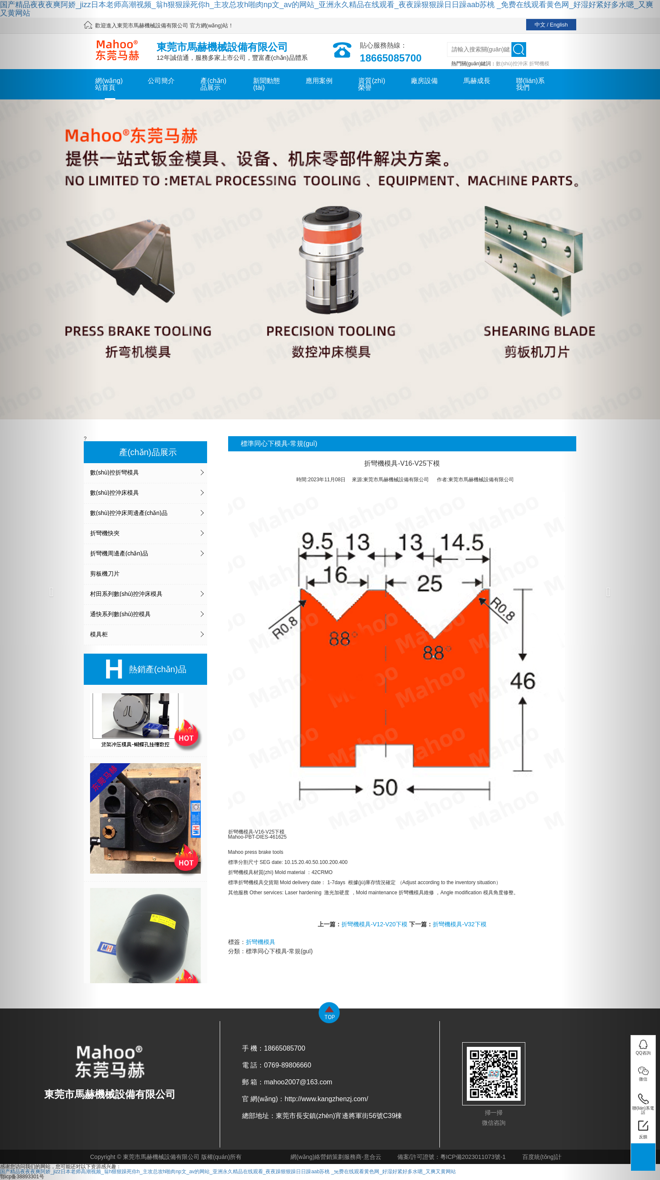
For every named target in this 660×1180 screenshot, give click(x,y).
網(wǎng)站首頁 (108, 84)
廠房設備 (424, 80)
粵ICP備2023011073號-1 (473, 1156)
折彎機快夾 (105, 533)
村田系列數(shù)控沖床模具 (126, 594)
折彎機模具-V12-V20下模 (374, 924)
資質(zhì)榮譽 (371, 84)
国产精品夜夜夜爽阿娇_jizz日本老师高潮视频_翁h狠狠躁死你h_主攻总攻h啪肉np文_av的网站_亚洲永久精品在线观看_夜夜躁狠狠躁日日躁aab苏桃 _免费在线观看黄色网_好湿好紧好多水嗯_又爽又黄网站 (326, 8)
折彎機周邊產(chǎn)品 (119, 553)
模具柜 (99, 634)
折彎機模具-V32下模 (460, 924)
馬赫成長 (476, 80)
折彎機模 (539, 64)
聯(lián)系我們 (530, 84)
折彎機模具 (260, 942)
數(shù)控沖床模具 (114, 493)
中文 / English (551, 24)
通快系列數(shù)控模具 (120, 614)
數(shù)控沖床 (511, 64)
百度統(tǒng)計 (542, 1156)
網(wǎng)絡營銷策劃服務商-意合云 (335, 1156)
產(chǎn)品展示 (213, 84)
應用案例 (319, 80)
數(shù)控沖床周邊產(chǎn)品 (129, 513)
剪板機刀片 (105, 574)
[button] (49, 590)
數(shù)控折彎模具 (114, 472)
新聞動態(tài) (266, 84)
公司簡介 (161, 80)
